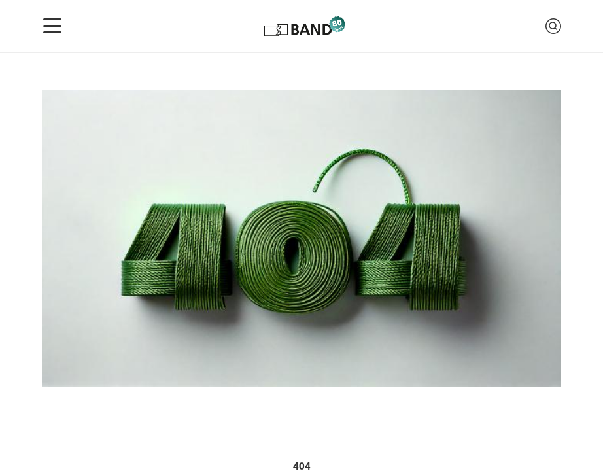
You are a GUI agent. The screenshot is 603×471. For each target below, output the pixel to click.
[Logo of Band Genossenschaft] (303, 26)
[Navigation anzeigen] (52, 26)
